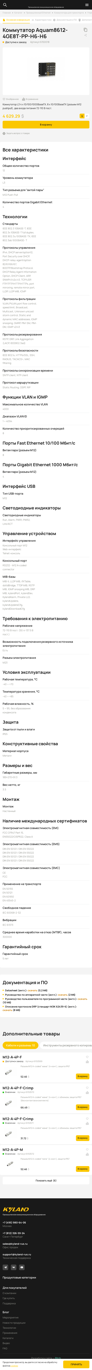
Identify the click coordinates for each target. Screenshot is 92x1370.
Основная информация (18, 19)
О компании (9, 1293)
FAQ (5, 1348)
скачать (32, 990)
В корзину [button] (46, 124)
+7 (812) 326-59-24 (14, 1233)
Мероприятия (11, 1317)
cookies (14, 1365)
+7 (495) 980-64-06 (14, 1222)
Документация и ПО (67, 19)
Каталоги (8, 1338)
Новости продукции (14, 1322)
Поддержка (9, 1303)
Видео (6, 1343)
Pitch (57, 1358)
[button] (46, 1180)
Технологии (9, 1327)
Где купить (9, 1298)
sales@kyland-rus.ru (15, 1243)
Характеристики (43, 19)
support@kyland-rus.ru (17, 1254)
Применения (10, 1332)
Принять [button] (76, 1364)
